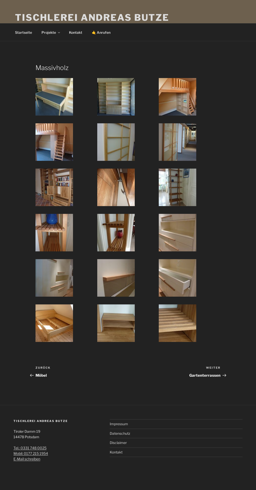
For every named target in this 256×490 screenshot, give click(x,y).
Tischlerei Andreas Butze (92, 17)
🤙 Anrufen (101, 32)
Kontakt (75, 32)
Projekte (51, 32)
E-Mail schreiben (27, 459)
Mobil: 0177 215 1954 (31, 453)
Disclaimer (118, 442)
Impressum (119, 424)
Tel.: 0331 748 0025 (30, 448)
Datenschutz (120, 433)
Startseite (23, 32)
